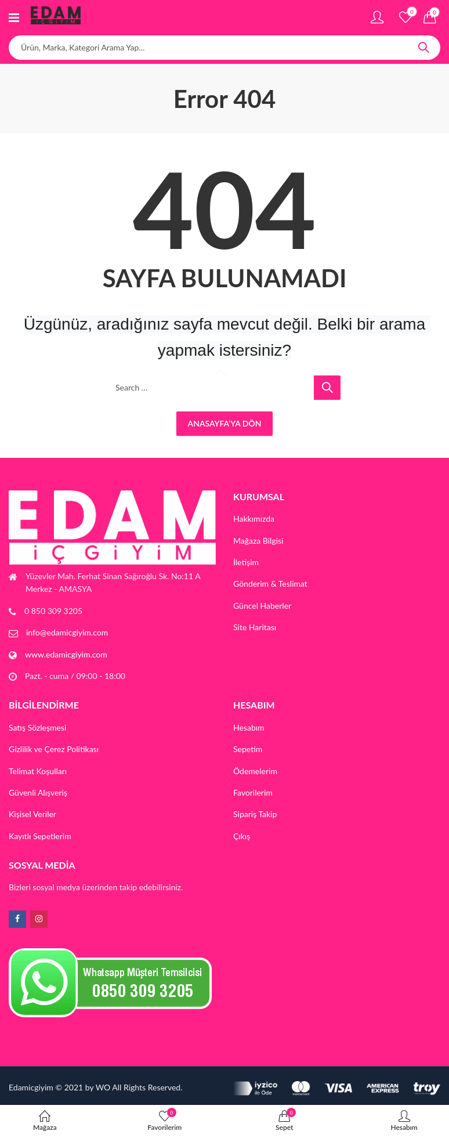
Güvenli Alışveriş (38, 792)
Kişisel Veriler (32, 814)
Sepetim (247, 749)
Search (423, 47)
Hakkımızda (253, 518)
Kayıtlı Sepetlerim (40, 836)
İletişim (246, 562)
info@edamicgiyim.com (67, 632)
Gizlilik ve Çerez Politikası (54, 749)
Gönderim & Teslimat (270, 583)
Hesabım (249, 727)
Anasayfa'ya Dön (225, 423)
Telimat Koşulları (38, 771)
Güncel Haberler (262, 605)
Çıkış (241, 836)
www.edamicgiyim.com (66, 654)
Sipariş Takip (255, 814)
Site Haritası (254, 627)
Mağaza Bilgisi (258, 540)
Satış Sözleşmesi (37, 727)
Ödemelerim (255, 771)
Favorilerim (253, 792)
